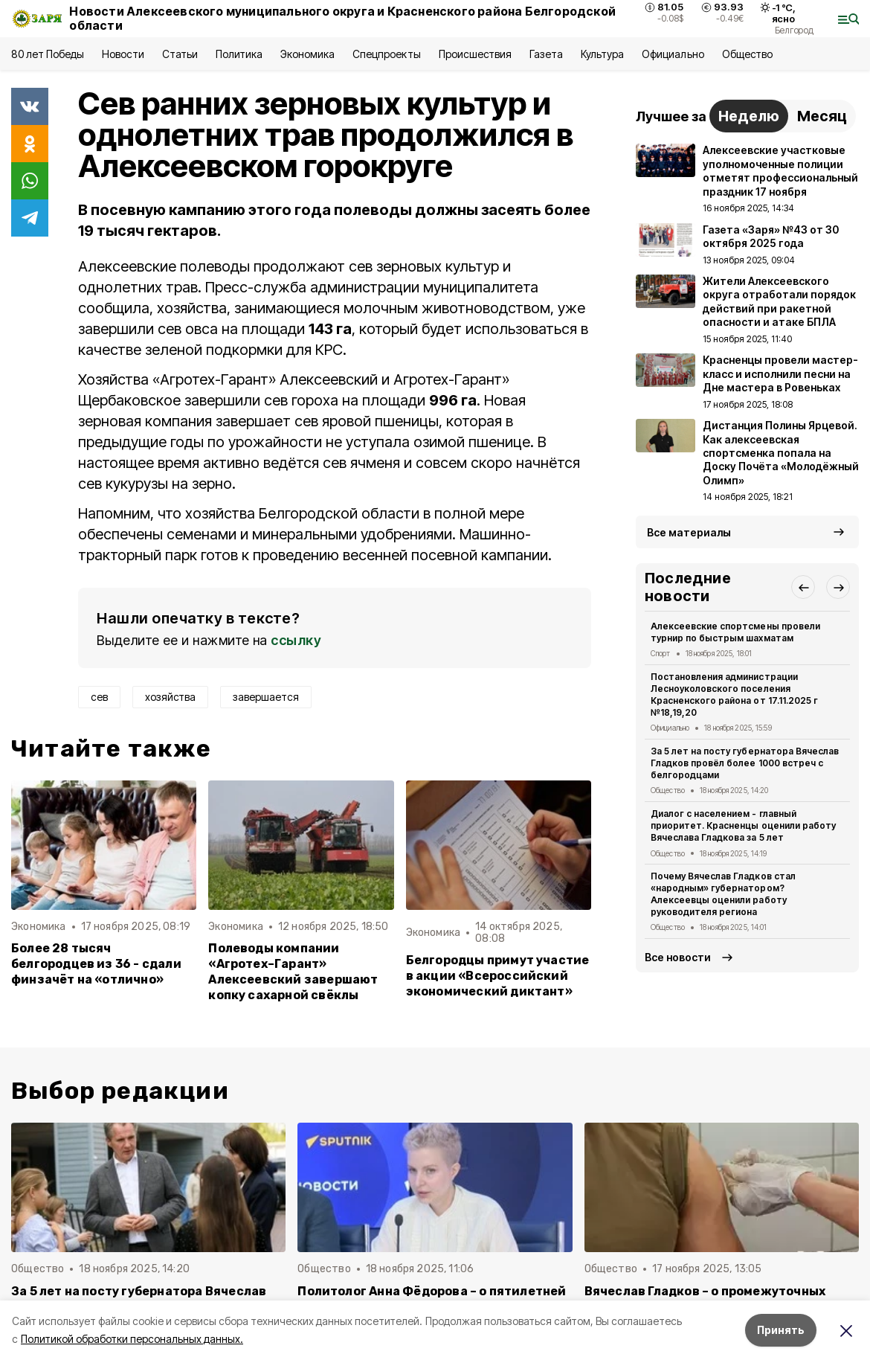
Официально (672, 54)
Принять (781, 1330)
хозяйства (170, 696)
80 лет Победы (47, 54)
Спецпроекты (386, 54)
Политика (239, 54)
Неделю (748, 116)
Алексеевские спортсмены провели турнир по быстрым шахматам (735, 632)
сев (99, 696)
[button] (803, 587)
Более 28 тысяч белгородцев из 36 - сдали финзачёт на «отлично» (96, 964)
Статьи (180, 54)
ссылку (296, 640)
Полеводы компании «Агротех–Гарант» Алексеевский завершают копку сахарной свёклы (293, 971)
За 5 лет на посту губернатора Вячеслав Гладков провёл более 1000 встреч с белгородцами (745, 762)
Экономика (307, 54)
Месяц (822, 116)
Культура (602, 54)
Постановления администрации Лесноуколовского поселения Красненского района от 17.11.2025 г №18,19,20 (734, 694)
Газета (546, 54)
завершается (266, 696)
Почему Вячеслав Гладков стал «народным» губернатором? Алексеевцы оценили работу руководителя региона (723, 893)
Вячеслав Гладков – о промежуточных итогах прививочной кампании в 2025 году (721, 1299)
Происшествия (475, 54)
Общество (747, 54)
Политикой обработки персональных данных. (132, 1338)
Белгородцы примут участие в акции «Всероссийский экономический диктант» (498, 975)
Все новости (678, 957)
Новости (123, 54)
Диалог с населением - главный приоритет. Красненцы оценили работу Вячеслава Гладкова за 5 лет (743, 825)
